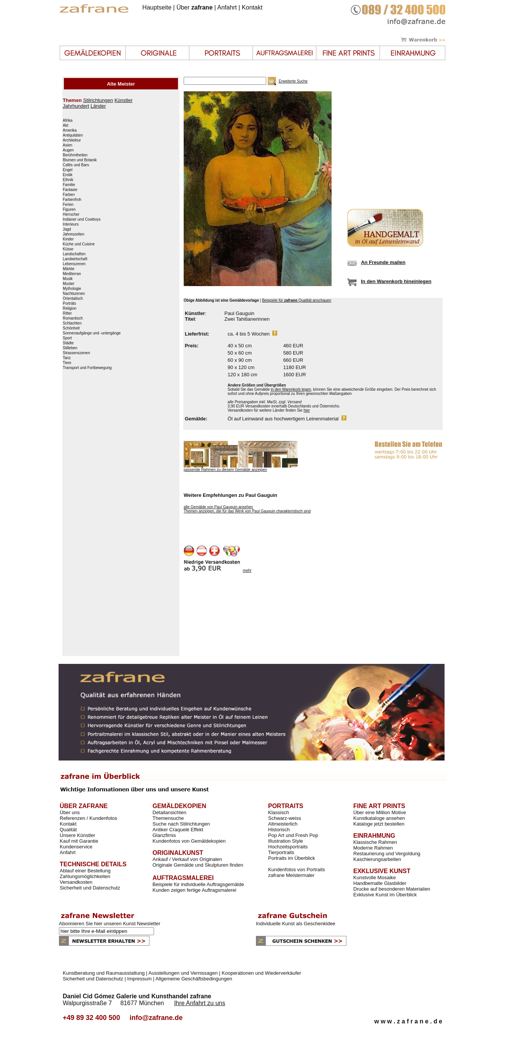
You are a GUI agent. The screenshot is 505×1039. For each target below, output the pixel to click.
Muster (69, 283)
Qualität (68, 829)
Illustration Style (285, 841)
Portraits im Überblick (291, 858)
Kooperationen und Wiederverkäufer (261, 973)
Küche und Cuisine (79, 244)
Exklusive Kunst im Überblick (385, 894)
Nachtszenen (74, 293)
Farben (69, 194)
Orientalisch (73, 298)
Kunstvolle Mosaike (374, 877)
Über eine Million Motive (379, 812)
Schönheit (71, 328)
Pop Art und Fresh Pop (293, 835)
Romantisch (73, 318)
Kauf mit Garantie (79, 841)
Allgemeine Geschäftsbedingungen (194, 979)
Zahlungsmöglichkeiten (85, 876)
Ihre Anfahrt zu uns (199, 1003)
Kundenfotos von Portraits (296, 869)
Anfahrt (227, 7)
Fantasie (70, 189)
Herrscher (71, 214)
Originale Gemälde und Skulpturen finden (197, 865)
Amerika (70, 130)
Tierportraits (281, 852)
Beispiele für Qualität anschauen (296, 300)
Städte (68, 343)
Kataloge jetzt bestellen (378, 824)
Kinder (68, 239)
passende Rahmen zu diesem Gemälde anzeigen (225, 470)
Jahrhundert (76, 106)
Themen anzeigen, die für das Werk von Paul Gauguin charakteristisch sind (247, 511)
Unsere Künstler (77, 835)
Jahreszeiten (73, 234)
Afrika (68, 120)
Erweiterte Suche (293, 81)
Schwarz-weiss (284, 818)
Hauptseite (157, 7)
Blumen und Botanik (80, 160)
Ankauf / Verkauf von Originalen (187, 859)
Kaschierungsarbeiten (377, 859)
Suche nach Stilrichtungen (181, 824)
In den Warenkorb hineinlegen (396, 281)
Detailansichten (169, 812)
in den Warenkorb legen (291, 389)
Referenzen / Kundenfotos (88, 818)
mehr (247, 570)
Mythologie (72, 288)
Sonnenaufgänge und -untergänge (92, 333)
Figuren (69, 209)
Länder (98, 106)
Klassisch (278, 812)
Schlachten (72, 323)
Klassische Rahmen (375, 842)
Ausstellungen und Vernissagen (183, 973)
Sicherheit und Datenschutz (90, 888)
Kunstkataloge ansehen (379, 818)
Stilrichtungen (98, 100)
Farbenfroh (72, 199)
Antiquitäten (73, 135)
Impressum (139, 979)
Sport (67, 338)
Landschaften (74, 254)
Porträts (69, 303)
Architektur (72, 140)
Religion (69, 308)
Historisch (279, 829)
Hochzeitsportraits (288, 847)
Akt (65, 125)
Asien (67, 145)
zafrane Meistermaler (291, 875)
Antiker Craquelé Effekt (177, 829)
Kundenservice (76, 847)
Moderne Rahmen (373, 848)
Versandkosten (76, 882)
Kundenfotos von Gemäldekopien (189, 841)
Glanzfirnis (164, 835)
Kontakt (252, 7)
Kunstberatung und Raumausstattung (104, 973)
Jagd (67, 229)
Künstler (123, 100)
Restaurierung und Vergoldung (386, 853)
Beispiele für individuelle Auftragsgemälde (198, 884)
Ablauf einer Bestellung (85, 871)
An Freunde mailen (383, 262)
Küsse (68, 249)
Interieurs (71, 224)
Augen (68, 150)
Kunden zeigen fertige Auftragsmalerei (194, 890)
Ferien (68, 204)
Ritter (67, 313)
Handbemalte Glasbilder (379, 883)
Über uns (70, 812)
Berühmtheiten (75, 155)
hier (306, 410)
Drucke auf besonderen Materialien (391, 889)
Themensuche (168, 818)
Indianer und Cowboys (82, 219)
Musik (68, 278)
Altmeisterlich (282, 824)
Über (194, 7)
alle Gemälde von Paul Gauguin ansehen (218, 507)
